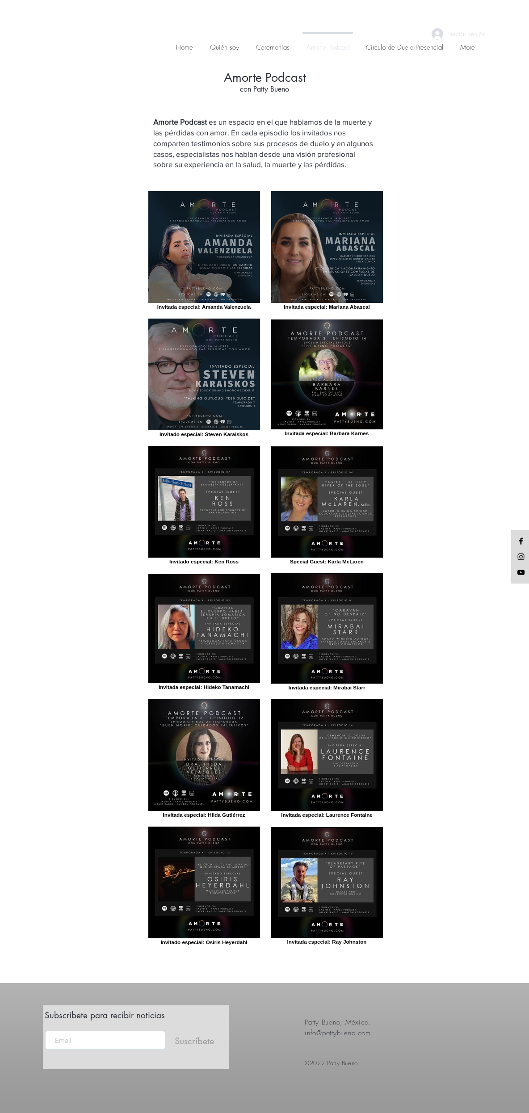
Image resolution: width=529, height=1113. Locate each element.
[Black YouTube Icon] (520, 572)
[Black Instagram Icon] (520, 556)
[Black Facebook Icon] (520, 541)
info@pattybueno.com (337, 1033)
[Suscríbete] (194, 1041)
